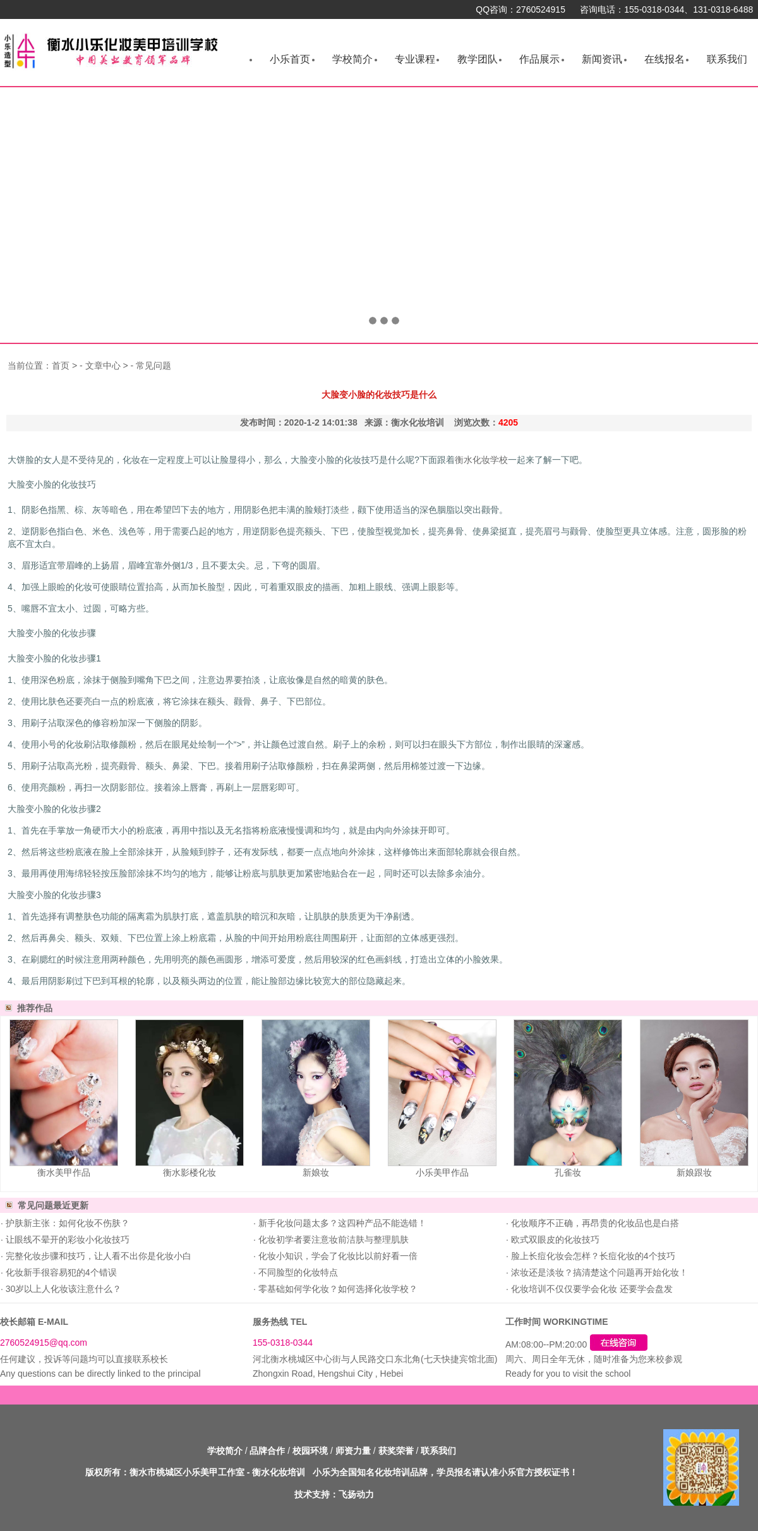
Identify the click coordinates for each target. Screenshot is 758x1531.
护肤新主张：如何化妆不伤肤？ (66, 1223)
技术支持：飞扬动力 (334, 1494)
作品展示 (539, 59)
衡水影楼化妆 (189, 1172)
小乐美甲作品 (442, 1172)
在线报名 (664, 59)
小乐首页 (290, 59)
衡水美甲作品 (63, 1172)
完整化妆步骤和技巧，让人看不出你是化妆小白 (97, 1256)
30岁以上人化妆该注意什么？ (62, 1289)
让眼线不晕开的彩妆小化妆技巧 (66, 1239)
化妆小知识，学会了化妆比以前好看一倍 (337, 1256)
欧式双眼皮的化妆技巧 (553, 1239)
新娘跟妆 (694, 1172)
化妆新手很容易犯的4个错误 (60, 1272)
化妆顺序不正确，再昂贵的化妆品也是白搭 (593, 1223)
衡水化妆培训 (278, 1472)
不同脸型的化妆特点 (297, 1272)
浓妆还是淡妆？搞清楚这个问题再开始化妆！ (598, 1272)
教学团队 (477, 59)
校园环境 (310, 1451)
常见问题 (153, 365)
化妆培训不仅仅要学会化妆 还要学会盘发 (590, 1289)
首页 (60, 365)
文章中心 (103, 365)
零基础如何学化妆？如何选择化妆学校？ (337, 1289)
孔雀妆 (568, 1172)
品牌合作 (267, 1451)
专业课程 (415, 59)
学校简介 (352, 59)
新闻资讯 (602, 59)
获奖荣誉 (396, 1451)
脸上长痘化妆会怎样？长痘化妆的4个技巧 (591, 1256)
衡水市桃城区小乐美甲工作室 (186, 1472)
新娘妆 (316, 1172)
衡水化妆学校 (481, 460)
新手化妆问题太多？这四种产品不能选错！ (341, 1223)
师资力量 (353, 1451)
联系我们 (727, 59)
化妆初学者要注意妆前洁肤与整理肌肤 (332, 1239)
